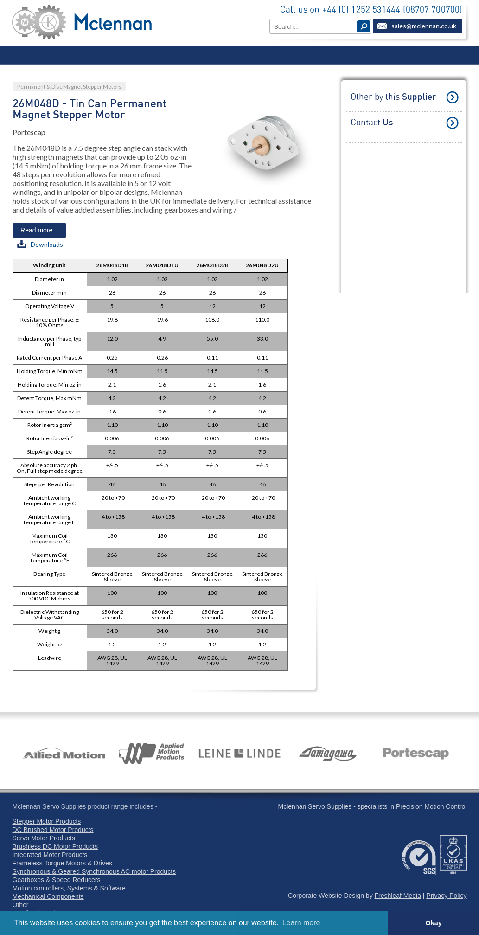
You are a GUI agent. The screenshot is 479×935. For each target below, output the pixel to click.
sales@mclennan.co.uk (423, 26)
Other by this (393, 97)
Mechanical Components (48, 896)
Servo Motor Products (44, 838)
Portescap (29, 132)
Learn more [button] (301, 923)
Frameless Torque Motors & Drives (62, 863)
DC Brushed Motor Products (53, 829)
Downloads (40, 244)
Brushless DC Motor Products (55, 846)
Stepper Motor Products (47, 821)
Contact (372, 122)
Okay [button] (433, 923)
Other (21, 905)
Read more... (39, 230)
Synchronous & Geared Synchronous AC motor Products (94, 871)
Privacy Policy (446, 895)
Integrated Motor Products (50, 854)
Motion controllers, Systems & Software (69, 888)
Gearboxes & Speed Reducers (57, 879)
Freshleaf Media (398, 895)
